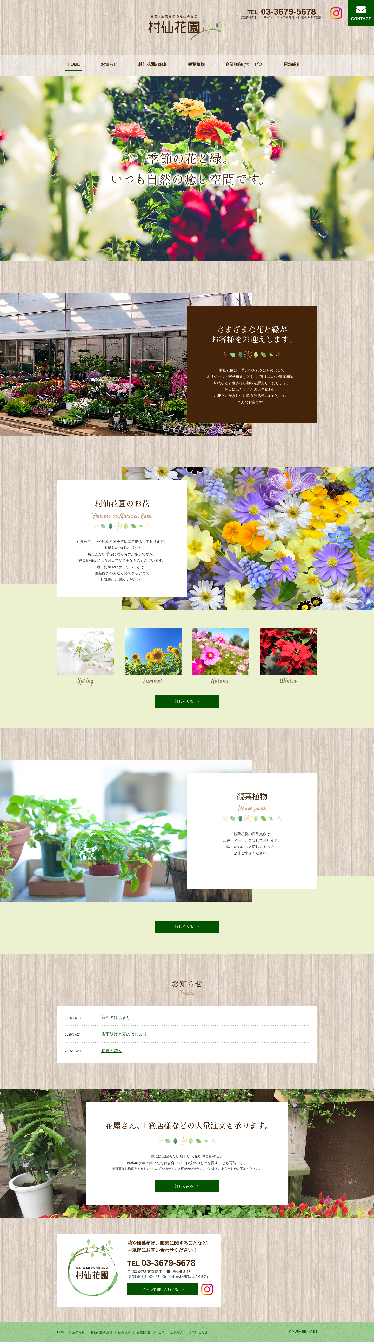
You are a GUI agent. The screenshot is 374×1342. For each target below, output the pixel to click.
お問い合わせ (198, 1332)
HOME (74, 64)
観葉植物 (196, 64)
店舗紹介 (292, 64)
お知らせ (109, 64)
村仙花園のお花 (152, 64)
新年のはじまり (115, 1017)
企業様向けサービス (244, 64)
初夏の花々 (111, 1051)
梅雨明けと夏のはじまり (124, 1034)
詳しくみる (184, 701)
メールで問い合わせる (160, 1289)
